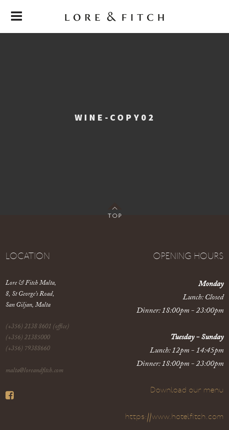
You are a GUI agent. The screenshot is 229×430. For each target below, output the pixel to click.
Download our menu (187, 390)
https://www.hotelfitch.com (174, 417)
